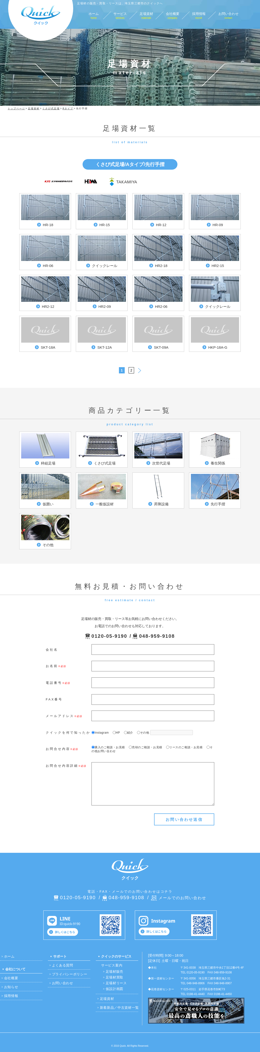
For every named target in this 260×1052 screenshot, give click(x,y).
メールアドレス (60, 716)
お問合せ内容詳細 (62, 765)
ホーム (9, 956)
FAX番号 (54, 699)
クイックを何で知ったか (68, 732)
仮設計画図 (115, 988)
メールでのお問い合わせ (182, 898)
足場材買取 (115, 977)
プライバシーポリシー (69, 974)
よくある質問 (62, 965)
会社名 (52, 649)
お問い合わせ (62, 983)
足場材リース (116, 983)
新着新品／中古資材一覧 (119, 1007)
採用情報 (11, 995)
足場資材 (107, 998)
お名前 (52, 666)
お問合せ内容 (58, 749)
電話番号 (54, 683)
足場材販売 (115, 971)
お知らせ (11, 987)
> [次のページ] (140, 369)
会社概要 (11, 978)
